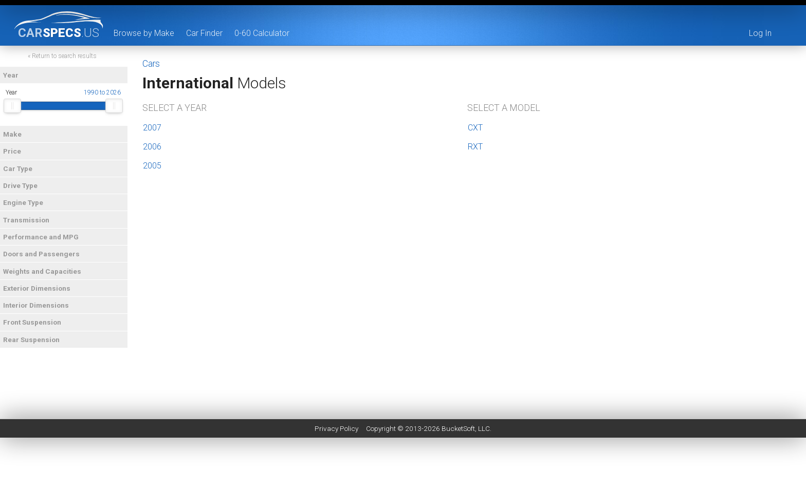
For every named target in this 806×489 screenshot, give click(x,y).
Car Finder (204, 33)
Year (12, 75)
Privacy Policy (336, 428)
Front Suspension (33, 322)
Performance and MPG (42, 237)
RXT (475, 147)
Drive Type (21, 186)
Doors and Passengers (42, 254)
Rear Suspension (32, 340)
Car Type (18, 168)
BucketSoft (458, 428)
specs (58, 32)
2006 (152, 147)
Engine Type (24, 203)
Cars (151, 64)
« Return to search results (63, 56)
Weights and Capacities (43, 271)
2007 (152, 128)
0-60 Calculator (261, 33)
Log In (760, 33)
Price (13, 151)
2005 (152, 166)
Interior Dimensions (37, 306)
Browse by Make (144, 33)
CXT (475, 128)
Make (13, 134)
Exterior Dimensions (37, 289)
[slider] (13, 106)
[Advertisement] (403, 466)
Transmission (27, 220)
